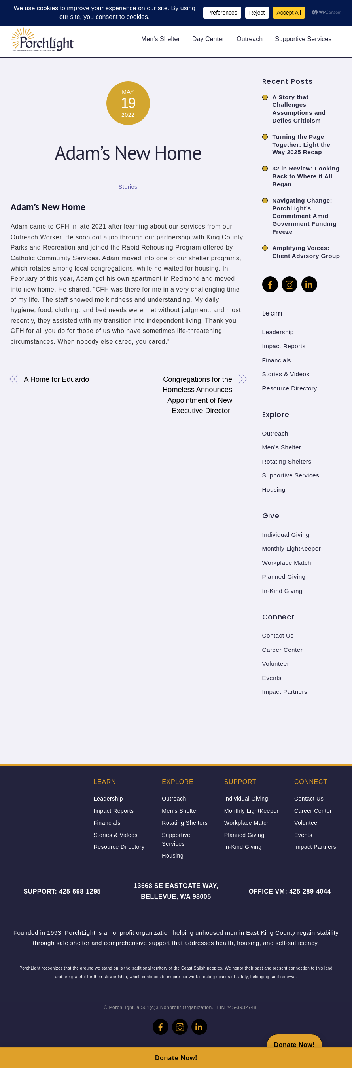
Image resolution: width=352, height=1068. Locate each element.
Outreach (250, 39)
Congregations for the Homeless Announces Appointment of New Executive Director (197, 395)
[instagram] (289, 283)
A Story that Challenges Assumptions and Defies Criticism (299, 109)
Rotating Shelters (287, 461)
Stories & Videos (286, 374)
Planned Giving (284, 576)
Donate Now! (176, 1057)
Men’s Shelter (160, 39)
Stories (128, 187)
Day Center (208, 39)
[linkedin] (309, 283)
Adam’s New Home (128, 152)
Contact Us (278, 635)
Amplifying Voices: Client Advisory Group (306, 251)
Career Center (282, 649)
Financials (276, 360)
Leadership (278, 332)
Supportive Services (303, 39)
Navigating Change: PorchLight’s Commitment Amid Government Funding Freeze (305, 216)
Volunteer (276, 663)
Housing (274, 489)
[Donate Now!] (294, 1045)
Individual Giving (286, 534)
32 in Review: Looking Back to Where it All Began (306, 176)
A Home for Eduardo (56, 379)
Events (272, 677)
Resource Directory (289, 388)
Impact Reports (284, 346)
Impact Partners (285, 691)
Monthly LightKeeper (291, 548)
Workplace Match (287, 562)
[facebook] (270, 283)
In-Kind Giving (282, 590)
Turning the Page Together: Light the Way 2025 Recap (302, 144)
